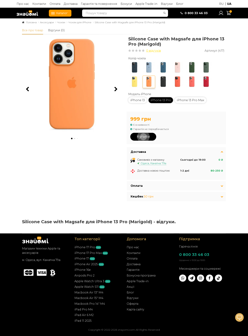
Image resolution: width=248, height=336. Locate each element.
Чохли (61, 22)
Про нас (23, 4)
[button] (115, 89)
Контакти (39, 4)
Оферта (132, 303)
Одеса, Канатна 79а (152, 163)
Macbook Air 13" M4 (88, 292)
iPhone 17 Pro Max (88, 253)
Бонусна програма (141, 275)
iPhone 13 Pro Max (190, 100)
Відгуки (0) (56, 30)
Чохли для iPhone (79, 22)
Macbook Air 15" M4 (88, 298)
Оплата (55, 4)
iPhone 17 (81, 258)
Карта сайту (135, 309)
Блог (179, 4)
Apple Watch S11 (86, 286)
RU (221, 4)
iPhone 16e (82, 269)
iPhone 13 (137, 100)
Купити (143, 136)
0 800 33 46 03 (194, 254)
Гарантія (133, 269)
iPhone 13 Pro (160, 100)
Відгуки (167, 4)
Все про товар (32, 30)
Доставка (70, 4)
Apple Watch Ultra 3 (89, 281)
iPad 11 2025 (83, 320)
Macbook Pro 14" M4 (89, 303)
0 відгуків (153, 50)
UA (229, 4)
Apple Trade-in (146, 4)
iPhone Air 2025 (86, 264)
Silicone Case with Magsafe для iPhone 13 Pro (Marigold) (130, 22)
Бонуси (126, 4)
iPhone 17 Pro (84, 247)
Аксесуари (47, 22)
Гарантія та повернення (99, 4)
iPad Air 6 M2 (84, 315)
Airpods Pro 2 (84, 275)
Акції (130, 286)
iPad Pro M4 (83, 309)
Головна (31, 22)
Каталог (58, 13)
